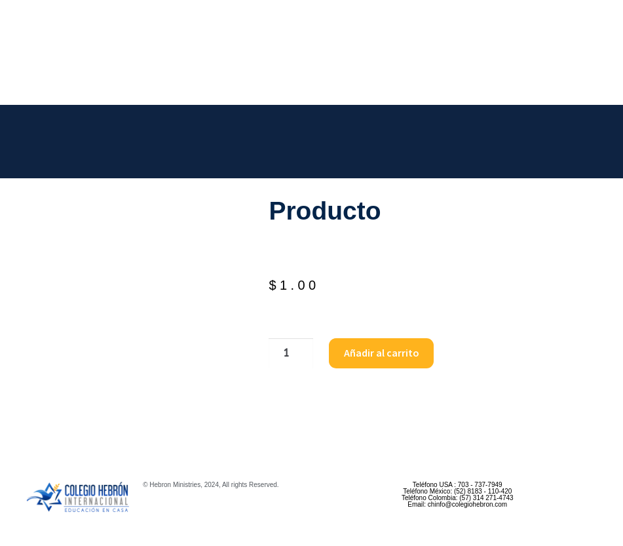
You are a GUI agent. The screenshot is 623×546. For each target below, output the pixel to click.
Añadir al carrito (381, 352)
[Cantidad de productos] (291, 353)
